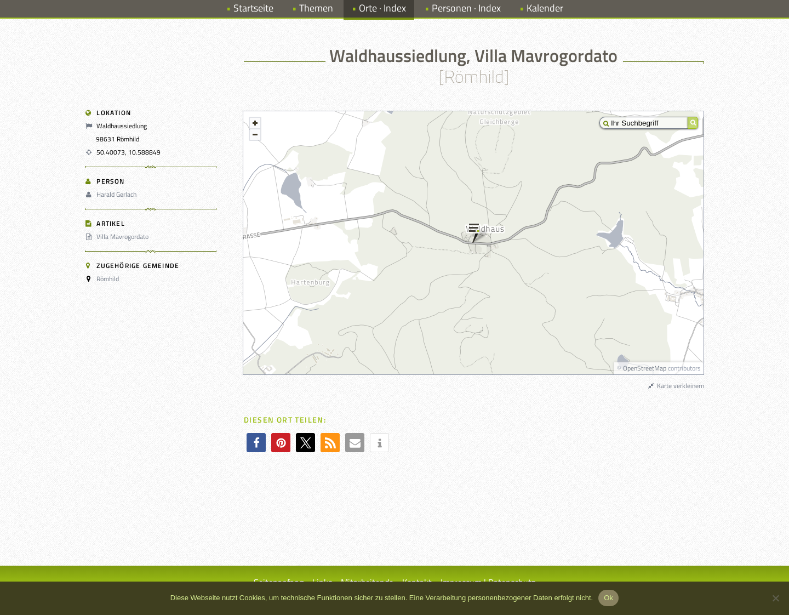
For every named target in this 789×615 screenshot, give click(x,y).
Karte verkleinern (675, 385)
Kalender (545, 8)
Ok (608, 598)
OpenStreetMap (644, 368)
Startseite (253, 8)
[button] (256, 442)
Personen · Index (466, 8)
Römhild (107, 279)
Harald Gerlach (112, 194)
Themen (316, 8)
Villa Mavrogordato (118, 236)
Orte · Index (382, 8)
